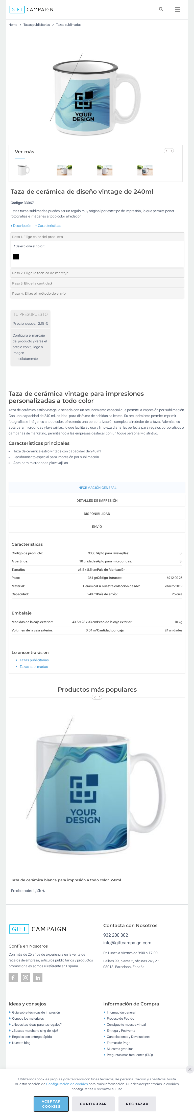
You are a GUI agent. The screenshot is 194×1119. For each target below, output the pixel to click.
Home (13, 25)
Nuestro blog (21, 1042)
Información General (97, 488)
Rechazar (137, 1104)
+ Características (48, 226)
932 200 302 (115, 935)
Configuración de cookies (67, 1084)
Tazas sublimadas (68, 25)
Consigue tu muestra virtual (126, 1024)
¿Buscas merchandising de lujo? (35, 1030)
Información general (121, 1012)
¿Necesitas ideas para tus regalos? (37, 1024)
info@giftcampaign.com (127, 942)
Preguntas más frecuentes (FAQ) (130, 1055)
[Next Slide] (171, 150)
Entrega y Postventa (121, 1030)
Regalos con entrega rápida (32, 1036)
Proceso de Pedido (120, 1018)
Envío (97, 527)
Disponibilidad (97, 514)
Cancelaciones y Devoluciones (128, 1036)
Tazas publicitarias (36, 25)
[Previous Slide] (166, 150)
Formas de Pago (118, 1042)
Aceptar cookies (51, 1103)
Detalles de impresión (97, 500)
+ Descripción (21, 226)
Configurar (93, 1104)
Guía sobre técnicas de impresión (36, 1012)
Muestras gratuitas (120, 1048)
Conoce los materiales (28, 1018)
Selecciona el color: (29, 246)
